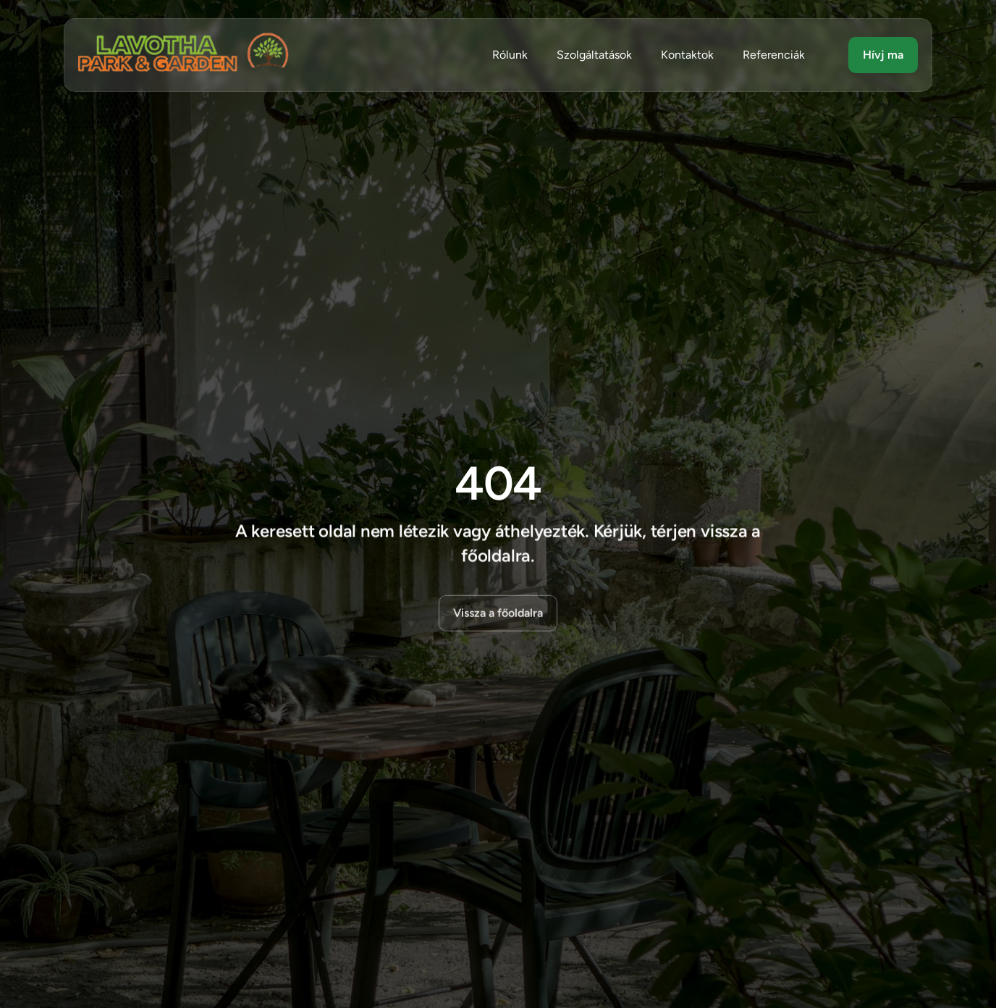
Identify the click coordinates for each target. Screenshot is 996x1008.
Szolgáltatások (594, 55)
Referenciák (774, 55)
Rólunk (510, 55)
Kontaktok (687, 55)
